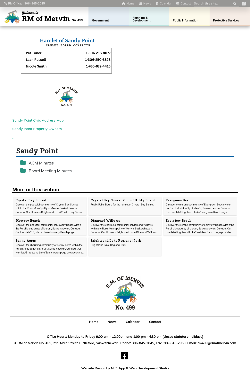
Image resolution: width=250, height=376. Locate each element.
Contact (186, 3)
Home (130, 3)
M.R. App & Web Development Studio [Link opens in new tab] (140, 368)
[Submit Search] (234, 3)
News (147, 3)
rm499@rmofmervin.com (216, 343)
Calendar (166, 3)
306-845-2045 (143, 343)
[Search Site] (216, 4)
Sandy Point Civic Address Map (38, 121)
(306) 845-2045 (34, 3)
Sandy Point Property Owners (37, 129)
